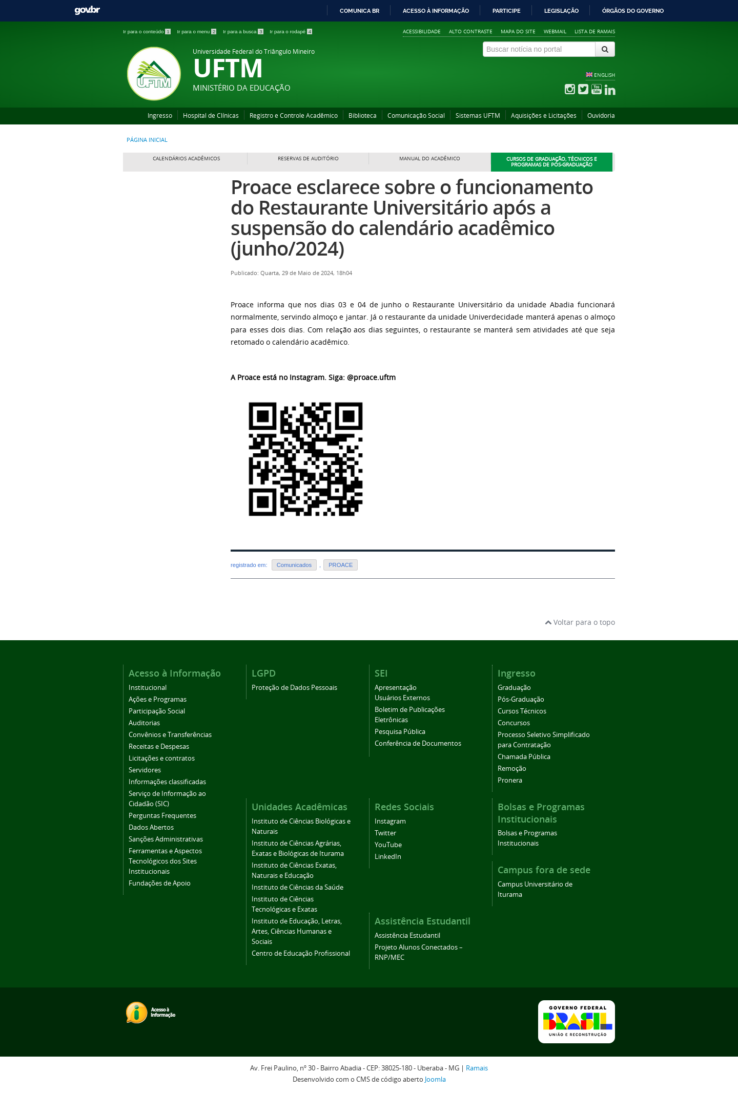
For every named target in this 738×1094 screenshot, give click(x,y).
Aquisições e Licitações (544, 115)
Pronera (510, 780)
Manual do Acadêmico (429, 158)
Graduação (514, 687)
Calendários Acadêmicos (186, 158)
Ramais (477, 1068)
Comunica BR (359, 10)
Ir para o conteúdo (147, 31)
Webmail (555, 31)
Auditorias (144, 723)
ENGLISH (604, 74)
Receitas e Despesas (159, 746)
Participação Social (157, 711)
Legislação (561, 10)
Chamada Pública (524, 756)
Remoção (512, 768)
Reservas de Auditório (308, 158)
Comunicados (294, 565)
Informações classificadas (167, 781)
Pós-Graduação (521, 699)
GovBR (87, 10)
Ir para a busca (243, 31)
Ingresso (160, 115)
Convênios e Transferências (170, 734)
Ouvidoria (601, 115)
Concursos (514, 723)
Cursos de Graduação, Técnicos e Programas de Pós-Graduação (551, 162)
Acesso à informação (436, 10)
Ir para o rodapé (291, 31)
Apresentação (396, 687)
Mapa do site (518, 31)
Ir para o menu (197, 31)
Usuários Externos (402, 697)
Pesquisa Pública (400, 731)
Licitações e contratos (162, 758)
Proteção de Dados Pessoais (294, 687)
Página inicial (147, 139)
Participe (507, 10)
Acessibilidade (422, 31)
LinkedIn (388, 856)
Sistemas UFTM (478, 115)
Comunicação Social (416, 115)
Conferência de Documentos (418, 743)
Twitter (385, 833)
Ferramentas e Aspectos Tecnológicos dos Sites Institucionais (165, 861)
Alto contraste (471, 31)
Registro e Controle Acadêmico (294, 115)
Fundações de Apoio (160, 883)
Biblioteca (362, 115)
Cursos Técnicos (522, 711)
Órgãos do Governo (633, 10)
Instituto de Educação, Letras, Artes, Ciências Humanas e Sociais (297, 931)
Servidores (145, 770)
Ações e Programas (158, 699)
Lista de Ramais (595, 31)
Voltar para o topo (580, 622)
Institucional (148, 687)
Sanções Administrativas (166, 839)
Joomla (435, 1079)
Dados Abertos (151, 827)
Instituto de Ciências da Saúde (297, 887)
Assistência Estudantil (407, 935)
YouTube (388, 844)
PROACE (341, 565)
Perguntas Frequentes (162, 815)
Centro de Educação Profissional (301, 953)
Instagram (390, 821)
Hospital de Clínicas (211, 115)
